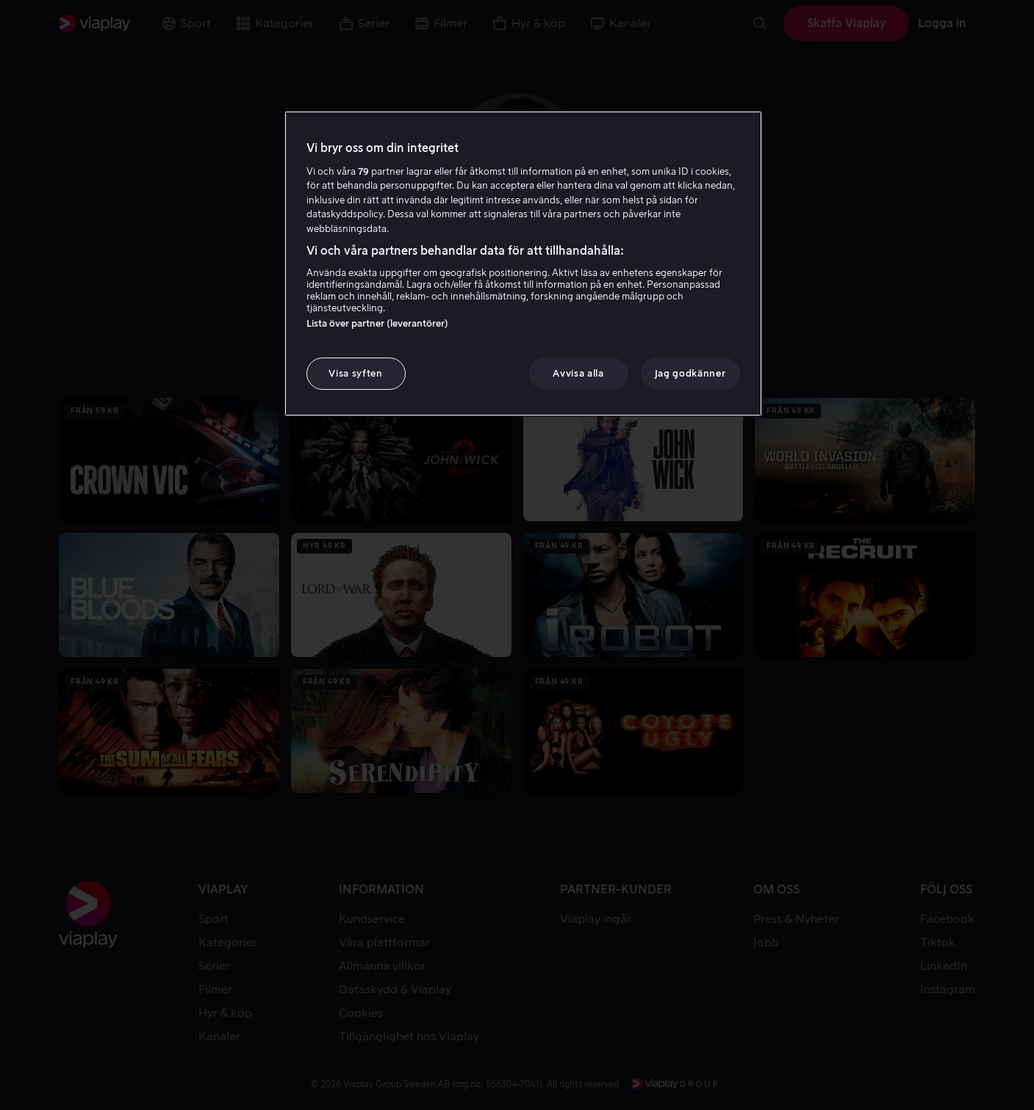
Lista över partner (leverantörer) (377, 323)
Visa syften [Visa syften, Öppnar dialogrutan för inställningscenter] (355, 373)
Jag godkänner (690, 373)
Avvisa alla (578, 373)
